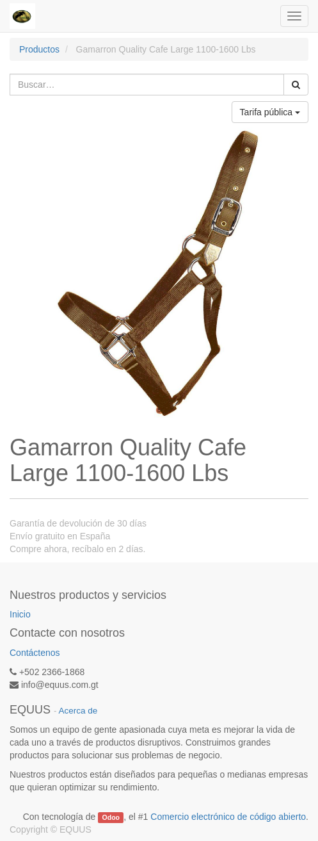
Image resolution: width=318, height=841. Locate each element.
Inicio (20, 614)
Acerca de (78, 710)
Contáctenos (35, 653)
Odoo (111, 817)
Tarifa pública (270, 112)
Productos (39, 49)
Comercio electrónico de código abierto (228, 817)
